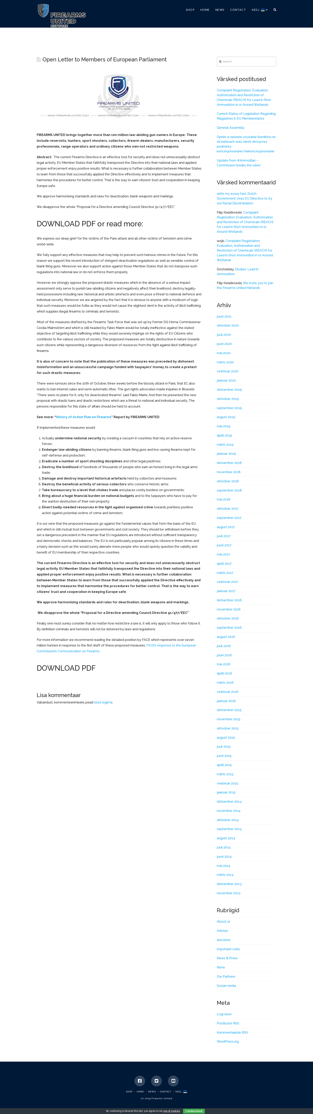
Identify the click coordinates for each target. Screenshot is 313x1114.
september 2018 (229, 490)
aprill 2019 (224, 435)
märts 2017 (225, 573)
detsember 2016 (229, 600)
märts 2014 (225, 875)
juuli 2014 (224, 847)
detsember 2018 (229, 463)
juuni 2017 (224, 545)
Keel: (181, 1091)
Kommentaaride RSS (232, 1032)
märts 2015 (225, 774)
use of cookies (171, 1111)
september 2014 (229, 829)
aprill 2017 (224, 563)
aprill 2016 (224, 673)
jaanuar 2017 (226, 591)
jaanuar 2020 (226, 380)
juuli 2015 (224, 746)
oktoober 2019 (228, 399)
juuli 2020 (224, 335)
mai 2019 (223, 426)
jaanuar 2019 (226, 454)
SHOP (129, 1091)
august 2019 (226, 417)
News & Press (227, 958)
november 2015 (228, 719)
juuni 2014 (224, 856)
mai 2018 (223, 499)
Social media (226, 986)
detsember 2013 (229, 884)
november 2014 (229, 811)
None (221, 967)
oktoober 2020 (228, 325)
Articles (222, 931)
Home (140, 1091)
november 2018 (229, 472)
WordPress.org (228, 1041)
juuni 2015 (224, 756)
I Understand (193, 1111)
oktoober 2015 (228, 728)
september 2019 (229, 408)
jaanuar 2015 (226, 792)
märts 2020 (225, 362)
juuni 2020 (224, 344)
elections (224, 940)
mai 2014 (223, 866)
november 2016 (229, 609)
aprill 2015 (224, 765)
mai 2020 (224, 353)
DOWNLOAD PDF (66, 224)
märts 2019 (225, 445)
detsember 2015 (229, 710)
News (152, 1091)
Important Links (228, 949)
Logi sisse (224, 1014)
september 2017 (229, 518)
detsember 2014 (229, 801)
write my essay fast (231, 194)
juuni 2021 (224, 316)
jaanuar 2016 (226, 701)
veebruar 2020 (228, 371)
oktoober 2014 (228, 820)
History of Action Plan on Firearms (83, 417)
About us (223, 921)
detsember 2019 (229, 390)
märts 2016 (225, 682)
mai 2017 (223, 554)
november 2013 (228, 893)
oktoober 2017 (228, 509)
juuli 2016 (224, 646)
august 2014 (226, 838)
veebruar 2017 (227, 582)
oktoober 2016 (228, 618)
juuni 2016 (224, 655)
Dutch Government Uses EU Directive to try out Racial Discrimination (244, 198)
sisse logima (103, 702)
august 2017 (226, 527)
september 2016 (229, 627)
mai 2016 (223, 664)
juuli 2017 (224, 536)
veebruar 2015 (227, 783)
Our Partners (226, 976)
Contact (165, 1091)
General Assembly (230, 128)
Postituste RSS (228, 1023)
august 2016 (226, 637)
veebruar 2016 (227, 692)
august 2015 (226, 737)
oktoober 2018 (228, 481)
